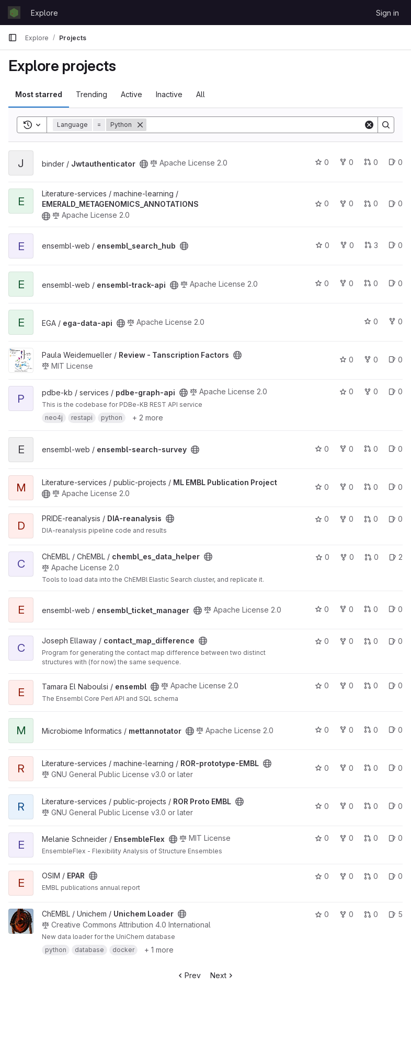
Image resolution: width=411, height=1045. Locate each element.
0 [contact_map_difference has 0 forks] (346, 641)
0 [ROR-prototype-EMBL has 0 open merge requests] (371, 768)
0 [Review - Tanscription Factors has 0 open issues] (396, 359)
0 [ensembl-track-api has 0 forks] (346, 283)
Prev (188, 975)
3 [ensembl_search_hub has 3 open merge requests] (371, 245)
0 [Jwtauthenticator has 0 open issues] (396, 162)
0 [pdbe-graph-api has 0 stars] (346, 391)
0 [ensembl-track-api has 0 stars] (322, 283)
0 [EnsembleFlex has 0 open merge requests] (371, 837)
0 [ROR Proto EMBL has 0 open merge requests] (371, 806)
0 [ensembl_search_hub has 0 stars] (322, 245)
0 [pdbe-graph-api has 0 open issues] (396, 391)
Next (222, 975)
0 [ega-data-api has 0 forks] (396, 321)
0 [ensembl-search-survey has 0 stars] (322, 448)
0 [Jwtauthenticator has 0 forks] (346, 162)
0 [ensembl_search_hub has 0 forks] (347, 245)
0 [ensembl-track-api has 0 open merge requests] (371, 283)
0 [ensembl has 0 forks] (346, 685)
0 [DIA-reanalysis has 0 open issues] (396, 518)
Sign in (387, 12)
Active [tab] (131, 94)
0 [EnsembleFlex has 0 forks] (346, 837)
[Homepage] (14, 12)
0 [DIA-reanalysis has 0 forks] (346, 518)
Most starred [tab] (38, 94)
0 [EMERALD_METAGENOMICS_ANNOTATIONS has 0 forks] (346, 203)
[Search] (255, 125)
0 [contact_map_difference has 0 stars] (322, 641)
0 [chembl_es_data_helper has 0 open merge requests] (371, 557)
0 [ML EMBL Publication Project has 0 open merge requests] (371, 487)
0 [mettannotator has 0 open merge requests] (371, 729)
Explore (44, 12)
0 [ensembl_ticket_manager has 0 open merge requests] (371, 609)
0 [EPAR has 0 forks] (346, 876)
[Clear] (369, 125)
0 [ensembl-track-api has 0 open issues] (396, 283)
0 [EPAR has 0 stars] (322, 876)
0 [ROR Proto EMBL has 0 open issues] (396, 806)
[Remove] (140, 125)
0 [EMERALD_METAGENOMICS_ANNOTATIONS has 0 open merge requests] (371, 203)
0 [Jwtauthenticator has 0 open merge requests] (371, 162)
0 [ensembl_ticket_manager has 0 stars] (322, 609)
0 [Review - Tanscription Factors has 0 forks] (371, 359)
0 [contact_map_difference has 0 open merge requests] (371, 641)
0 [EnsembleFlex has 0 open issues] (396, 837)
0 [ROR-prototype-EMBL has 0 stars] (322, 768)
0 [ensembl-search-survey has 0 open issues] (396, 448)
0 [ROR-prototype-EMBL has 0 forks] (346, 768)
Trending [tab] (91, 94)
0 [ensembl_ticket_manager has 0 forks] (346, 609)
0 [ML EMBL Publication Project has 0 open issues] (396, 487)
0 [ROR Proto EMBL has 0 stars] (322, 806)
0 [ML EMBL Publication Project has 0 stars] (322, 487)
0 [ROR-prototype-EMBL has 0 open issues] (396, 768)
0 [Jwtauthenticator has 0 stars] (322, 162)
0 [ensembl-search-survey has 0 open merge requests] (371, 448)
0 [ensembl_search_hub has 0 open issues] (396, 245)
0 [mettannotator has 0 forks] (346, 729)
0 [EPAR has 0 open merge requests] (371, 876)
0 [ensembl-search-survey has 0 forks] (346, 448)
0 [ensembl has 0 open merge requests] (371, 685)
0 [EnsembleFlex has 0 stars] (322, 837)
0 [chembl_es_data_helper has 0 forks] (347, 557)
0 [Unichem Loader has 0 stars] (322, 914)
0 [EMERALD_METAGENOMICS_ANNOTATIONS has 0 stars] (322, 203)
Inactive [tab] (169, 94)
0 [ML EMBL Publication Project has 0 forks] (346, 487)
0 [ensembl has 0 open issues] (396, 685)
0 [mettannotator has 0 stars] (322, 729)
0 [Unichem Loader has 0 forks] (346, 914)
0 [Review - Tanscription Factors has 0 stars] (346, 359)
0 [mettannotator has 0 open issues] (396, 729)
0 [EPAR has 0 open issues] (396, 876)
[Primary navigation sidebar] (12, 37)
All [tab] (200, 94)
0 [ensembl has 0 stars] (322, 685)
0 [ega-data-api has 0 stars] (371, 321)
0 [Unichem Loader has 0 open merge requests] (371, 914)
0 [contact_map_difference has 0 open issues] (396, 641)
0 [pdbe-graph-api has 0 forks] (371, 391)
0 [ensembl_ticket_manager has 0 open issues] (396, 609)
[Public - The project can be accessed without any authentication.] (144, 164)
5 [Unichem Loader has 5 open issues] (396, 914)
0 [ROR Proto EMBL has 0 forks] (346, 806)
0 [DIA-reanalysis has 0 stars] (322, 518)
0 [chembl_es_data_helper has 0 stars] (322, 557)
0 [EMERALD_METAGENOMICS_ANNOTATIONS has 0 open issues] (396, 203)
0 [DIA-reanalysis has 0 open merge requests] (371, 518)
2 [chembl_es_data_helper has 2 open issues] (396, 557)
